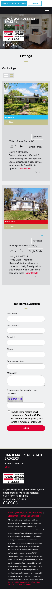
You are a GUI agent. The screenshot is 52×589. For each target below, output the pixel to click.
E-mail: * (11, 337)
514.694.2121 (19, 25)
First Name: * (13, 313)
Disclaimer (13, 516)
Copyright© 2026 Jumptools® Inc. (20, 582)
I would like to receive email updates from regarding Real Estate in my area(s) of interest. (27, 417)
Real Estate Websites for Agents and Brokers (24, 583)
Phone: (10, 349)
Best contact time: (15, 361)
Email (7, 467)
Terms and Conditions (30, 516)
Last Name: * (13, 325)
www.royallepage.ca (17, 512)
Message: (12, 373)
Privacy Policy (36, 512)
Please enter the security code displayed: (22, 392)
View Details (25, 168)
